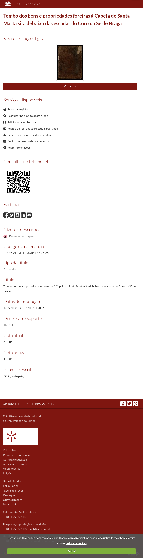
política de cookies (76, 543)
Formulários (10, 485)
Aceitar (71, 551)
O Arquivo (9, 450)
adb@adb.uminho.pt (42, 529)
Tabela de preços (13, 490)
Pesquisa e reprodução (17, 455)
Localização (10, 504)
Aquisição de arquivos (16, 464)
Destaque (9, 495)
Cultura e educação (15, 459)
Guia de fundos (12, 481)
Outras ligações (12, 499)
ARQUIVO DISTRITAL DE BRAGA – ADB (28, 404)
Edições (8, 473)
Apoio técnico (11, 468)
